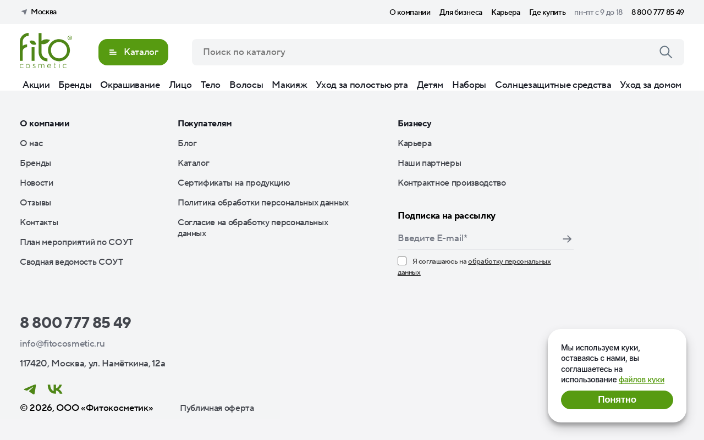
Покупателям (205, 123)
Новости (36, 182)
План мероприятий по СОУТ (76, 242)
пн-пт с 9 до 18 (598, 13)
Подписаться (567, 239)
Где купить (547, 13)
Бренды (74, 85)
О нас (31, 143)
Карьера (505, 13)
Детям (430, 85)
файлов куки (641, 379)
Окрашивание (130, 85)
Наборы (469, 85)
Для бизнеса (460, 13)
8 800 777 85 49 (657, 13)
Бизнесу (415, 123)
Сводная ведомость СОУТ (71, 262)
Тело (211, 85)
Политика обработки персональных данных (263, 202)
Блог (187, 143)
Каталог (194, 163)
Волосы (246, 85)
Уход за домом (650, 85)
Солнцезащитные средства (553, 85)
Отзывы (35, 202)
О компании (410, 13)
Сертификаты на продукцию (234, 182)
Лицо (180, 85)
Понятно (617, 399)
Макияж (289, 85)
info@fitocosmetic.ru (62, 344)
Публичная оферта (217, 408)
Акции (36, 85)
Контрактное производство (452, 182)
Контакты (39, 222)
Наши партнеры (429, 163)
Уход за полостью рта (362, 85)
